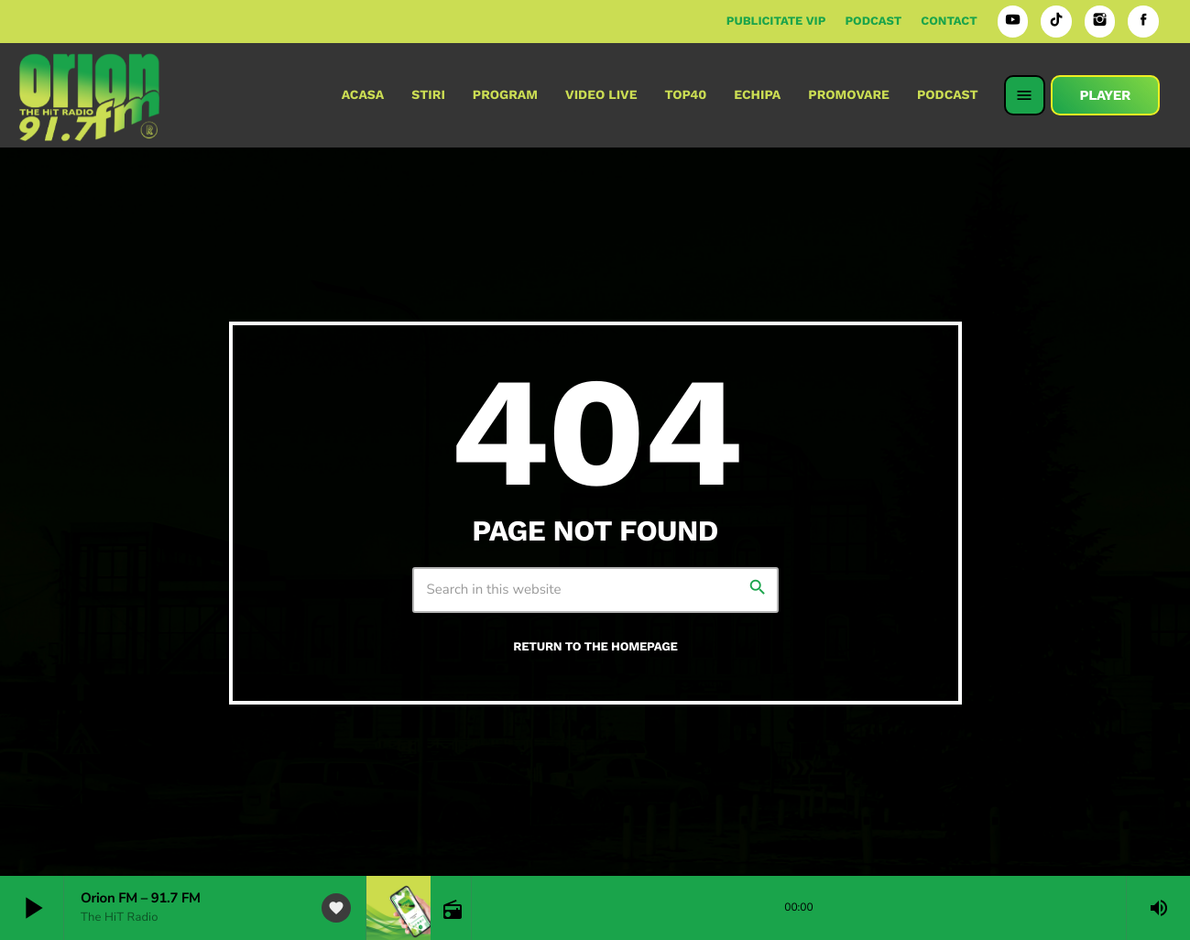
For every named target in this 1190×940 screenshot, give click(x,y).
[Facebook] (1143, 21)
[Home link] (89, 95)
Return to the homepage (595, 647)
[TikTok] (1056, 21)
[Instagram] (1100, 21)
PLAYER (1105, 95)
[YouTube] (1013, 21)
